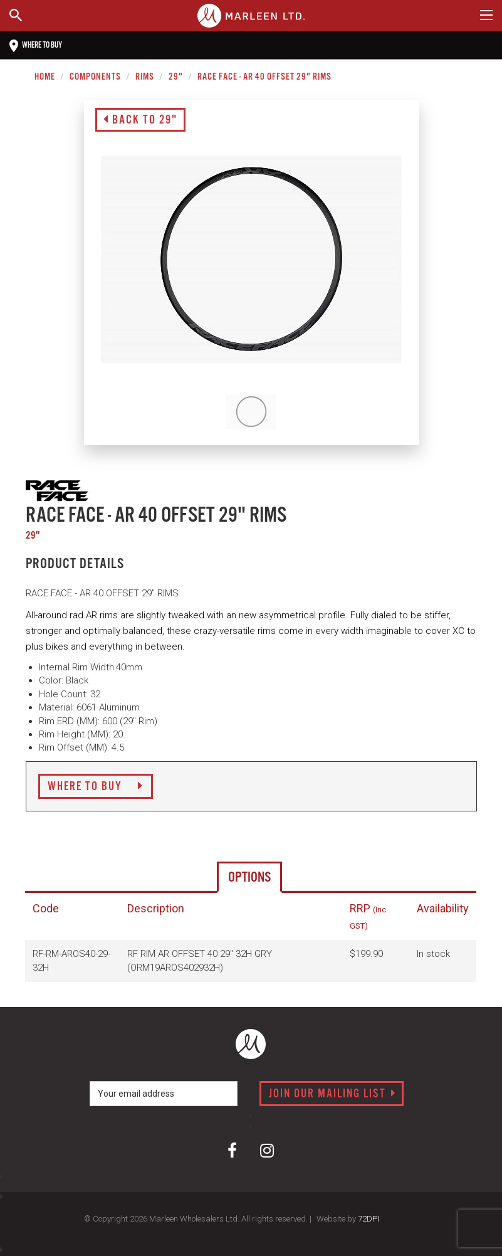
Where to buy (35, 46)
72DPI (368, 1218)
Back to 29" (140, 120)
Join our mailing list (332, 1094)
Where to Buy (96, 786)
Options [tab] (249, 877)
